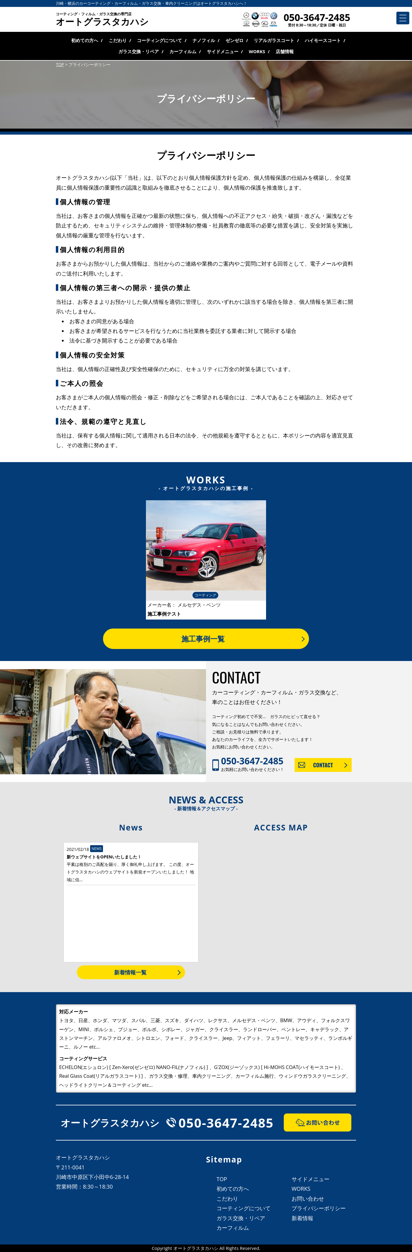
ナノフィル (203, 40)
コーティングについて (159, 40)
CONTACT (323, 765)
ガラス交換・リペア (138, 51)
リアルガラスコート (274, 40)
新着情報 (302, 1218)
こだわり (118, 40)
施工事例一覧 (203, 639)
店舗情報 (285, 51)
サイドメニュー (222, 51)
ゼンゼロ (235, 40)
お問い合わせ (308, 1198)
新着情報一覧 (130, 972)
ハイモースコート (323, 40)
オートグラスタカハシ (102, 20)
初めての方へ (84, 40)
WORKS (257, 51)
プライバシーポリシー (319, 1208)
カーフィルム (182, 51)
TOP (222, 1179)
